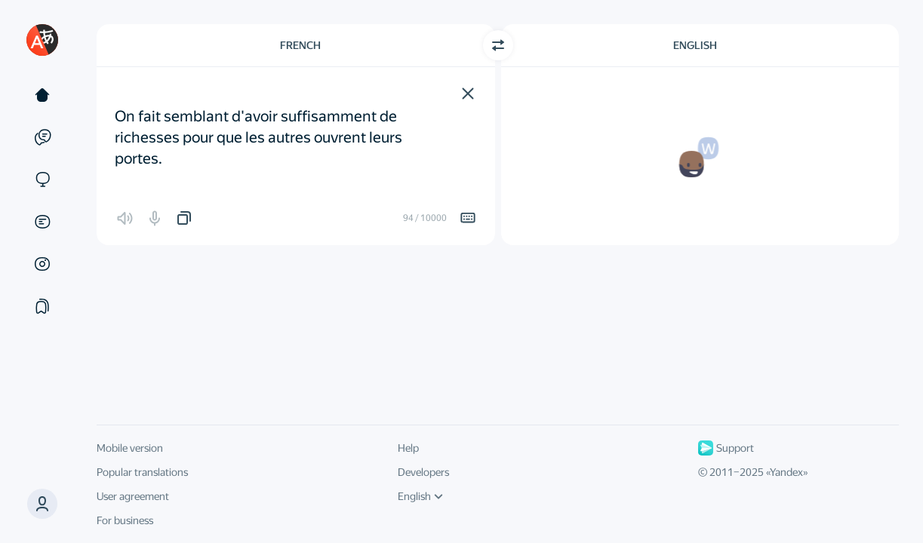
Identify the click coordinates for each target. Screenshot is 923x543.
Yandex (786, 472)
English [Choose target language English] (695, 45)
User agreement (133, 496)
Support (726, 448)
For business (125, 520)
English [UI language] (420, 496)
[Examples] (42, 137)
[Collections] (42, 306)
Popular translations (142, 472)
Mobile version (130, 448)
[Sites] (42, 179)
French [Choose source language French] (300, 45)
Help (408, 448)
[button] (468, 93)
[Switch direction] (498, 45)
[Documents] (42, 222)
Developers (423, 472)
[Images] (42, 264)
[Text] (42, 95)
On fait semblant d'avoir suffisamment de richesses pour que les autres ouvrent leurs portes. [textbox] (260, 126)
